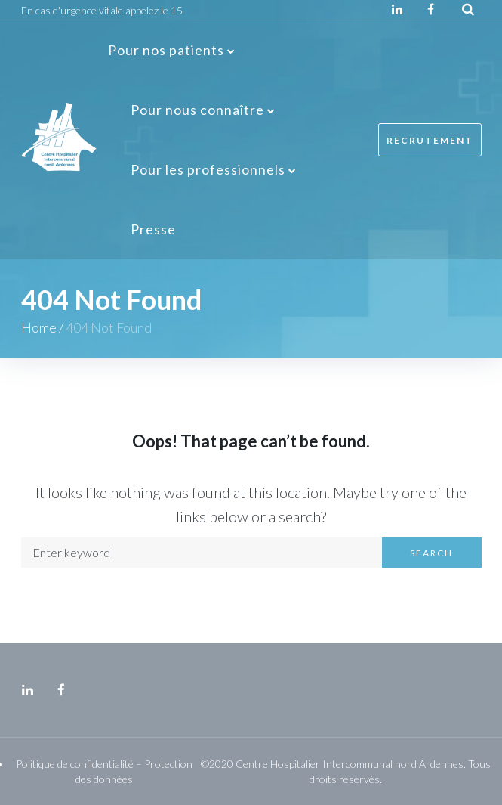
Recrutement (430, 140)
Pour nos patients (166, 50)
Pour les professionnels (208, 169)
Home (39, 327)
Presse (153, 229)
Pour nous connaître (197, 109)
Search (431, 553)
